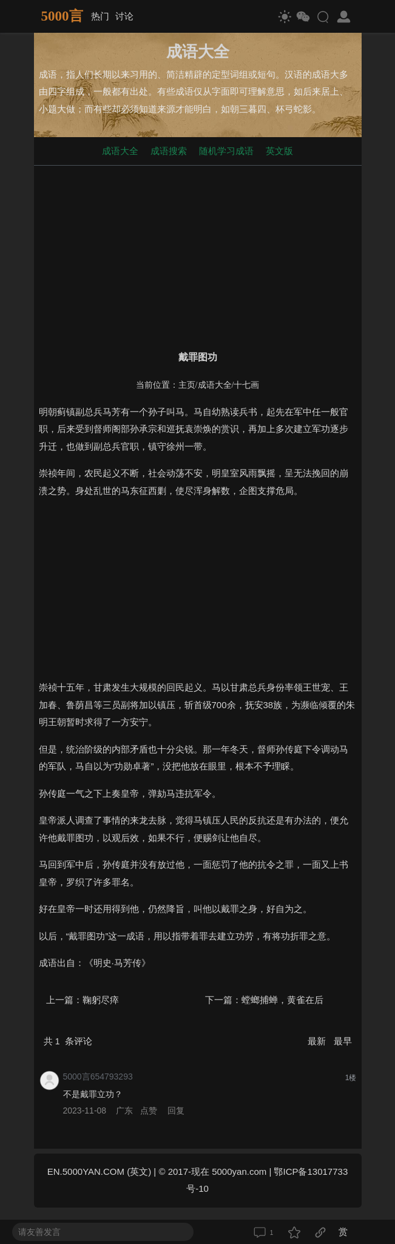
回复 (175, 1110)
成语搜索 (168, 151)
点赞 (148, 1110)
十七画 (246, 385)
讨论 (124, 16)
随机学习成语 (226, 151)
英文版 (279, 151)
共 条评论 (68, 1041)
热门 (100, 16)
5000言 (62, 16)
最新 (318, 1041)
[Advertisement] (198, 255)
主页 (186, 385)
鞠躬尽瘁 (101, 1000)
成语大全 (120, 151)
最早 (343, 1041)
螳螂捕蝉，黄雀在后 (282, 1000)
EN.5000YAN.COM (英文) (99, 1171)
